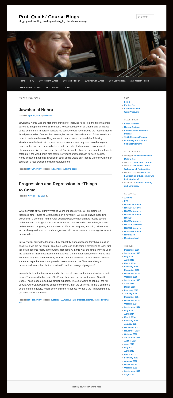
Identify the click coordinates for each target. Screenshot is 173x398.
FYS (32, 81)
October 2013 (130, 334)
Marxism (60, 169)
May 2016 (129, 256)
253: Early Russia (117, 81)
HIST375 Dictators (133, 224)
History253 (129, 235)
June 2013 (129, 344)
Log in (127, 102)
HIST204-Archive (132, 208)
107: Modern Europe (48, 81)
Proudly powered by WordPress (86, 387)
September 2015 (132, 280)
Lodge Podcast (131, 124)
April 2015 (129, 283)
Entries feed (130, 105)
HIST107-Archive (34, 169)
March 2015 (130, 287)
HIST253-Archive (132, 214)
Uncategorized (131, 238)
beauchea (47, 116)
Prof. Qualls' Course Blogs (49, 16)
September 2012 (132, 371)
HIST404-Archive (132, 231)
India (53, 169)
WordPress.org (131, 112)
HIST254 (128, 218)
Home (22, 81)
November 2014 (132, 300)
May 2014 (129, 310)
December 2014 (131, 297)
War (20, 303)
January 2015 (130, 293)
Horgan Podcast (132, 127)
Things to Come (101, 300)
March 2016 (130, 263)
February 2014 (131, 320)
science (89, 300)
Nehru (68, 169)
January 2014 (130, 324)
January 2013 (130, 361)
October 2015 (130, 277)
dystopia (55, 300)
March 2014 (130, 317)
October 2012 (130, 368)
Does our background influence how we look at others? (139, 175)
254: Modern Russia (140, 81)
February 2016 (131, 266)
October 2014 (130, 304)
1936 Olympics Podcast (135, 137)
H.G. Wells (64, 300)
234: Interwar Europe (94, 81)
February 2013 (131, 358)
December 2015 (131, 270)
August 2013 (130, 341)
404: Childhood (53, 87)
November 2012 (132, 364)
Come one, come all (142, 162)
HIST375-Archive (132, 228)
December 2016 (131, 250)
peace (74, 169)
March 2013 (130, 354)
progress (81, 300)
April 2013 (129, 351)
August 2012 (130, 374)
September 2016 (132, 253)
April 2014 (129, 314)
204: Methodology (71, 81)
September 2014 (132, 307)
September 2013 (132, 337)
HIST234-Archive (34, 300)
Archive (68, 87)
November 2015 (132, 273)
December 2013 (131, 327)
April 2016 (129, 260)
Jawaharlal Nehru (36, 109)
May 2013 (129, 347)
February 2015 (131, 290)
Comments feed (132, 108)
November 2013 (132, 331)
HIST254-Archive (132, 221)
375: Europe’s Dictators (30, 87)
